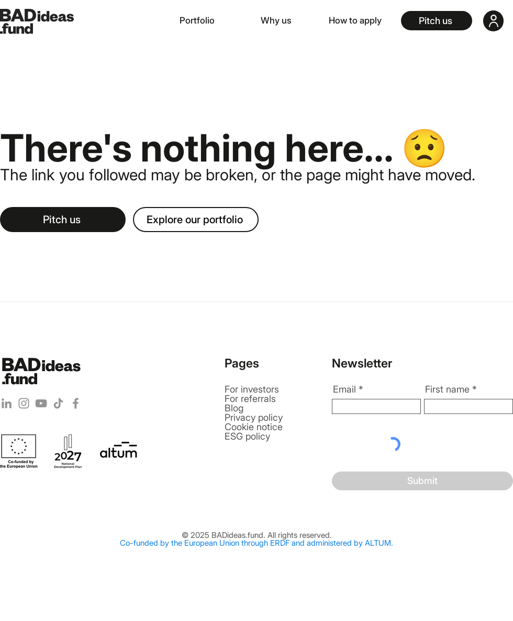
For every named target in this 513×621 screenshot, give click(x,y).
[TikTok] (58, 403)
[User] (493, 20)
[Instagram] (24, 403)
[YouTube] (41, 403)
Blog (234, 407)
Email (344, 389)
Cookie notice (254, 426)
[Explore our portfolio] (196, 219)
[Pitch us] (436, 20)
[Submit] (422, 481)
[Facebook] (76, 403)
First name (447, 389)
